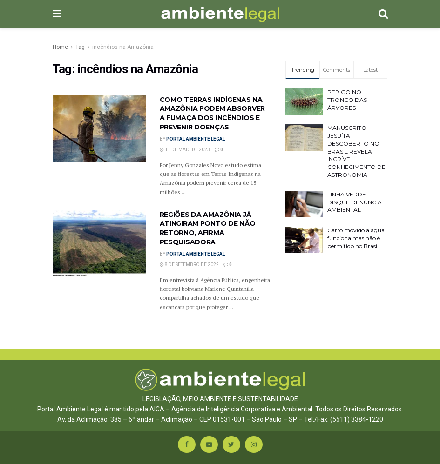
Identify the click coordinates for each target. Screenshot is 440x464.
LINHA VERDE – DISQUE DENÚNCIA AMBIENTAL (354, 202)
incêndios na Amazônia (123, 47)
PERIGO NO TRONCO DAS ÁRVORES (347, 99)
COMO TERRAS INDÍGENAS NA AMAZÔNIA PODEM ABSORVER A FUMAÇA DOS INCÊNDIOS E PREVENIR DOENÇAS (212, 113)
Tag (80, 47)
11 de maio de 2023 (185, 149)
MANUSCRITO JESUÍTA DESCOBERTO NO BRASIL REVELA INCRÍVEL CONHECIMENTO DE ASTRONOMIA (356, 151)
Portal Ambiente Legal (195, 138)
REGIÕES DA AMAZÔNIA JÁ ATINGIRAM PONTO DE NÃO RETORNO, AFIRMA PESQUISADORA (208, 228)
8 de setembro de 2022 (189, 264)
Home (60, 47)
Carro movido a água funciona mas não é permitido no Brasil (356, 238)
